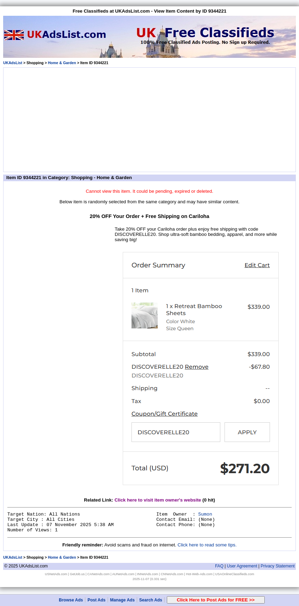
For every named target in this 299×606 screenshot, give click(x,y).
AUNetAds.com (123, 574)
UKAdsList (12, 63)
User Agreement (242, 566)
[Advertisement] (150, 118)
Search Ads (150, 600)
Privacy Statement (277, 566)
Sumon (205, 514)
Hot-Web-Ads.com (199, 574)
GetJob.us (77, 574)
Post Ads (96, 600)
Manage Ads (122, 600)
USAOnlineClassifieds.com (234, 574)
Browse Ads (71, 600)
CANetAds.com (98, 574)
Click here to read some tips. (207, 544)
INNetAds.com (147, 574)
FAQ (219, 566)
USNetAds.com (56, 574)
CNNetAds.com (172, 574)
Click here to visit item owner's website (157, 500)
